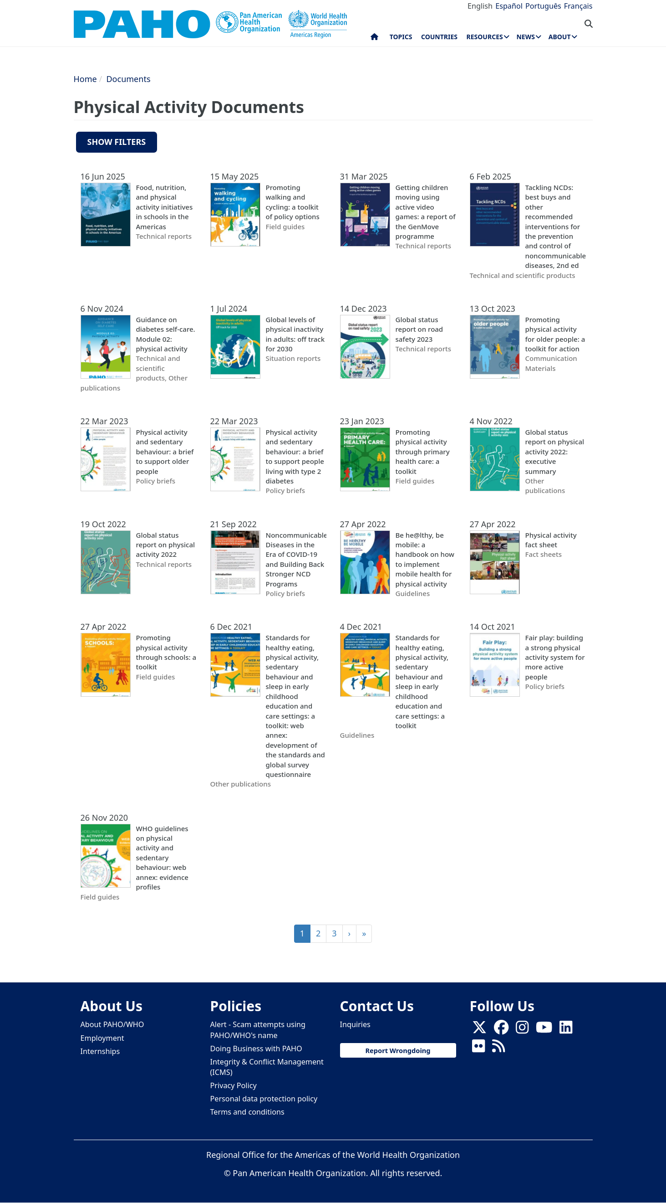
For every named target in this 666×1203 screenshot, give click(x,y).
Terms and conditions (247, 1112)
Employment (102, 1038)
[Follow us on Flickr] (478, 1049)
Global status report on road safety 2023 (419, 329)
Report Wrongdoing (397, 1050)
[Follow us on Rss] (498, 1049)
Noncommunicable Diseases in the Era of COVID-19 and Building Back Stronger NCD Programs (296, 559)
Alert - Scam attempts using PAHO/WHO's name (258, 1029)
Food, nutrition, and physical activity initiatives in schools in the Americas (164, 207)
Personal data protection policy (264, 1099)
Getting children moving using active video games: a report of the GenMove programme (426, 212)
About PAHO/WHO (112, 1024)
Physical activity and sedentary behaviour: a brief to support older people (165, 451)
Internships (100, 1051)
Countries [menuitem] (439, 36)
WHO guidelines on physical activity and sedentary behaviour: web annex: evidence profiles (162, 858)
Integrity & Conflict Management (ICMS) (267, 1067)
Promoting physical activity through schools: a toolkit (166, 652)
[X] (479, 1030)
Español (509, 6)
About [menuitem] (560, 36)
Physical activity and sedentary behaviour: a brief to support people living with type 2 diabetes (295, 456)
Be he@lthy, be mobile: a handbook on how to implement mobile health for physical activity (425, 559)
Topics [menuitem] (401, 36)
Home (85, 78)
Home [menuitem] (374, 38)
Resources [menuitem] (485, 36)
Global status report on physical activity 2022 (165, 544)
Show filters (116, 141)
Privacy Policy (233, 1085)
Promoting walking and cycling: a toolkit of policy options (293, 202)
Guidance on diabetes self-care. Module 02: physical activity (165, 334)
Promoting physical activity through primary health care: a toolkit (423, 451)
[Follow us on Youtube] (544, 1030)
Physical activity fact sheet (551, 539)
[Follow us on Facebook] (501, 1030)
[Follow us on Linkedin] (565, 1030)
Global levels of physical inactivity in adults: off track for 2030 (295, 334)
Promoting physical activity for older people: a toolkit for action (555, 334)
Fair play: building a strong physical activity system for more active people (555, 657)
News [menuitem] (525, 36)
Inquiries (355, 1024)
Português (543, 6)
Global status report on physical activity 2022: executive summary (555, 451)
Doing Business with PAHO (256, 1049)
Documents (128, 78)
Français (578, 6)
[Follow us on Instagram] (522, 1030)
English (480, 6)
